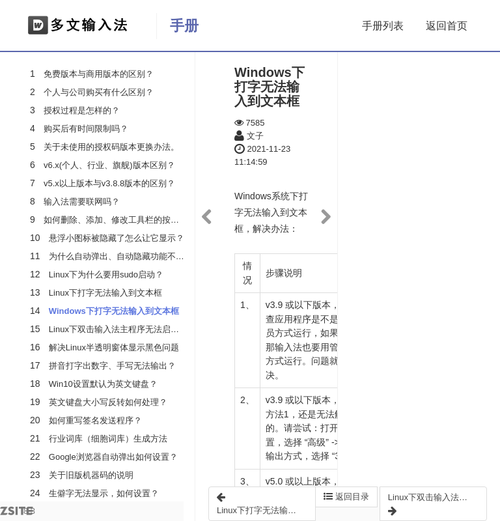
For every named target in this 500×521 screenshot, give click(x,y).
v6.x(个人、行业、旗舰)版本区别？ (109, 165)
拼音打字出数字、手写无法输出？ (112, 366)
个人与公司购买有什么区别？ (99, 92)
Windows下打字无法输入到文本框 (114, 311)
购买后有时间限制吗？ (86, 129)
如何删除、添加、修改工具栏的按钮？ (116, 220)
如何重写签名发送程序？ (95, 420)
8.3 (17, 513)
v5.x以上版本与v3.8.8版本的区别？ (109, 183)
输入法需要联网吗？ (82, 201)
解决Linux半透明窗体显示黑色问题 (114, 347)
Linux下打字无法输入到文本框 (105, 293)
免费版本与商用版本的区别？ (99, 74)
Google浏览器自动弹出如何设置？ (113, 457)
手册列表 (383, 25)
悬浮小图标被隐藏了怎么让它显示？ (116, 238)
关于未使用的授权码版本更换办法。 (111, 147)
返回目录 (346, 496)
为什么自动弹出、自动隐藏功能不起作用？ (129, 256)
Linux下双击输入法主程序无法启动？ (118, 329)
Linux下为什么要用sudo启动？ (106, 274)
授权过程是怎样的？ (82, 110)
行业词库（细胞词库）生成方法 (108, 439)
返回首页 (446, 25)
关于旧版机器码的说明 (91, 475)
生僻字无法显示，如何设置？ (104, 493)
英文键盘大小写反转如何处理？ (108, 402)
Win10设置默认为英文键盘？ (103, 384)
